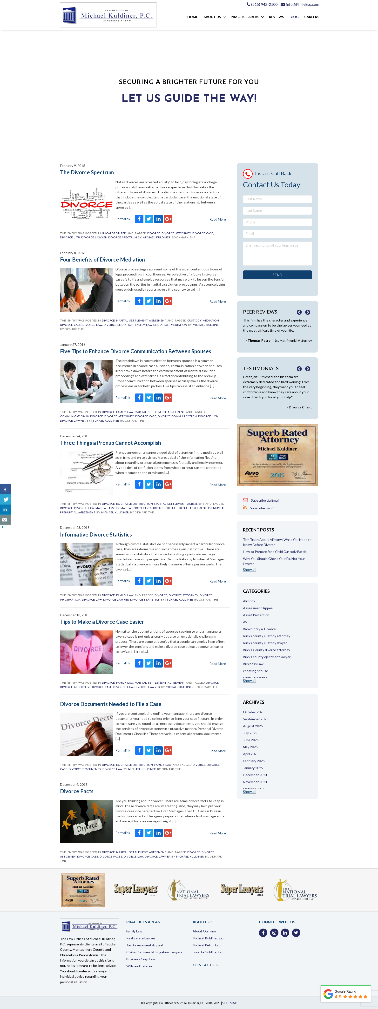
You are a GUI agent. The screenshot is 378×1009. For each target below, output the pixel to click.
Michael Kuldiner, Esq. (209, 938)
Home (192, 17)
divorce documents (85, 769)
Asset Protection (256, 615)
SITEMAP (229, 1003)
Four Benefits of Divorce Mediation (102, 259)
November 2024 (255, 782)
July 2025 (250, 733)
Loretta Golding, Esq (208, 952)
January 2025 (253, 768)
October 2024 (253, 789)
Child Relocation (255, 678)
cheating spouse (255, 671)
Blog (294, 17)
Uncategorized (114, 233)
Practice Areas (245, 17)
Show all (249, 569)
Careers (311, 17)
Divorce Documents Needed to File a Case (111, 704)
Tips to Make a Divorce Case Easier (102, 621)
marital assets (107, 508)
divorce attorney (176, 233)
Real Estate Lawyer (140, 938)
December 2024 (255, 775)
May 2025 (250, 747)
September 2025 (255, 719)
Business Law (253, 664)
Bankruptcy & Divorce (259, 629)
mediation (179, 325)
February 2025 (254, 761)
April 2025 (250, 754)
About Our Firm (204, 931)
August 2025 (253, 726)
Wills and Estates (139, 966)
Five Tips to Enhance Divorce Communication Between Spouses (135, 351)
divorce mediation (119, 325)
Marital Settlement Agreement (141, 320)
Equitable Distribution (134, 504)
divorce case (202, 233)
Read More (217, 301)
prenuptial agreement (77, 512)
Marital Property (134, 508)
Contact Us (205, 965)
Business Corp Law (140, 959)
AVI (246, 622)
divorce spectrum (122, 237)
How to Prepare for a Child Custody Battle (275, 552)
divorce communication (177, 416)
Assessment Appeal (258, 608)
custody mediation (203, 320)
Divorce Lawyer (94, 237)
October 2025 (253, 712)
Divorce (153, 233)
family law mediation (152, 325)
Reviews (276, 17)
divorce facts (111, 856)
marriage (157, 508)
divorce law (70, 237)
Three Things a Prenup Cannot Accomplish (110, 442)
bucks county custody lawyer (265, 643)
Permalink (122, 301)
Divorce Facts (77, 791)
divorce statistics (145, 599)
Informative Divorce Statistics (96, 534)
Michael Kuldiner (156, 237)
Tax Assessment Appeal (144, 945)
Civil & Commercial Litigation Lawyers (154, 952)
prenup (171, 508)
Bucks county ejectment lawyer (266, 657)
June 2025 (251, 740)
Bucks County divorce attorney (266, 650)
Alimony (249, 601)
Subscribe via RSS (260, 507)
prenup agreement (192, 508)
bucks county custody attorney (266, 636)
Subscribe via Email (261, 500)
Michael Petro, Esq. (207, 945)
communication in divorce (81, 416)
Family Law (124, 412)
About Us (212, 17)
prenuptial (216, 508)
